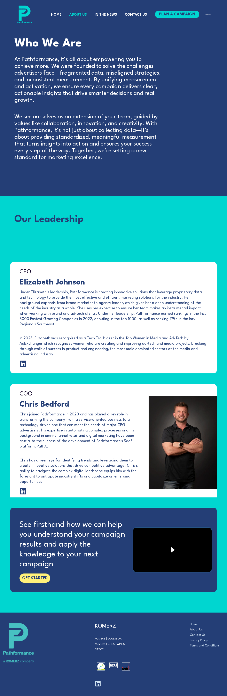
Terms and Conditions (205, 645)
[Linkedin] (98, 684)
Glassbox (115, 638)
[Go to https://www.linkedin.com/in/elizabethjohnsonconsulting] (23, 393)
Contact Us (197, 635)
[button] (175, 14)
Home (193, 624)
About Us (196, 629)
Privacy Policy (199, 640)
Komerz (100, 638)
